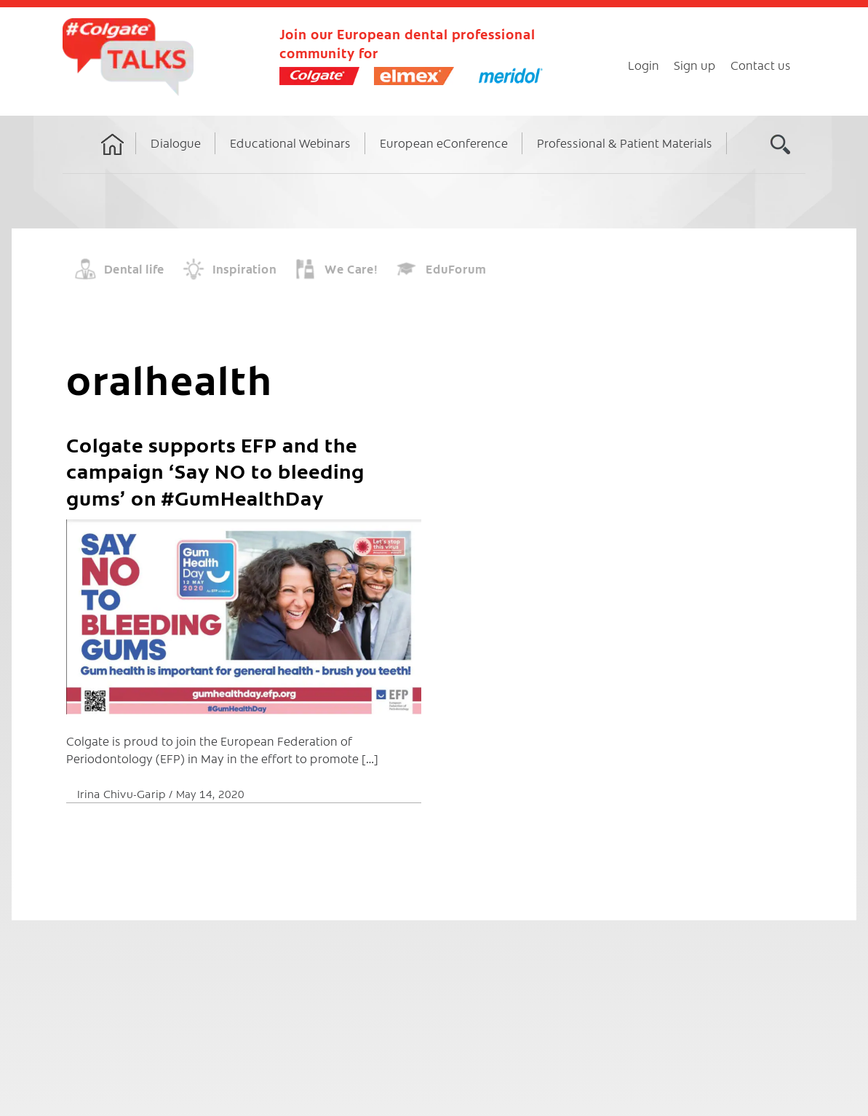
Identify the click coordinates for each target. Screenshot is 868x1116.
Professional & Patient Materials (624, 143)
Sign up (695, 65)
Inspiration (244, 268)
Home (113, 158)
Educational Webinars (290, 143)
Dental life (134, 268)
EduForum (456, 268)
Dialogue (176, 143)
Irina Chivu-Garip (123, 793)
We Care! (351, 268)
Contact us (760, 65)
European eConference (444, 143)
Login (643, 65)
